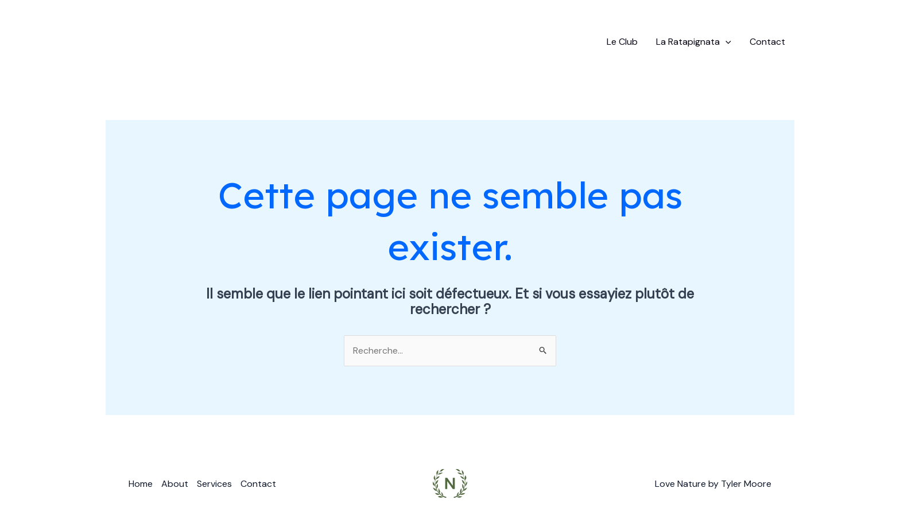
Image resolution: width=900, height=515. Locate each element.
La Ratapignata (693, 42)
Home (141, 484)
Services (214, 484)
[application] (725, 42)
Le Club (622, 42)
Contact (767, 42)
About (174, 484)
